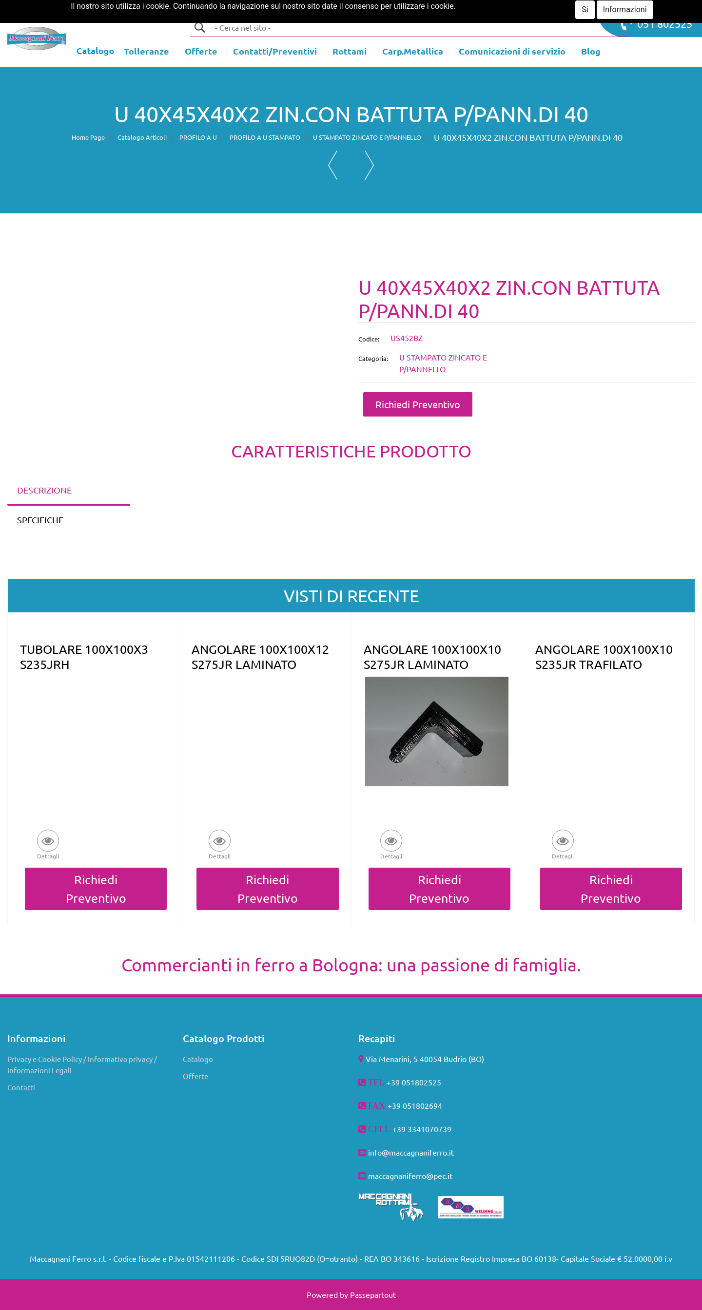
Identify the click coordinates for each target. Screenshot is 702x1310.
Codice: (368, 339)
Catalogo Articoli (142, 137)
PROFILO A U (198, 137)
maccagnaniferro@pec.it (410, 1175)
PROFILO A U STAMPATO (265, 137)
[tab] (68, 491)
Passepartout (373, 1294)
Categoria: (373, 358)
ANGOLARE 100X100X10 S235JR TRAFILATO (604, 657)
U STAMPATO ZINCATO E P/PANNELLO (367, 137)
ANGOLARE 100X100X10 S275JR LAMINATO (432, 657)
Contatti (21, 1087)
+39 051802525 (414, 1082)
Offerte (195, 1076)
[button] (199, 27)
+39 (400, 1129)
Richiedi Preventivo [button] (417, 404)
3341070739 (429, 1129)
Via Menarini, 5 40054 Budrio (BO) (425, 1058)
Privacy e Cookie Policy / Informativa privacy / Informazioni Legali (82, 1064)
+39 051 (402, 1105)
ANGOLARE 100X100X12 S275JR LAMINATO (260, 657)
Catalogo (198, 1058)
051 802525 (656, 22)
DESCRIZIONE (44, 490)
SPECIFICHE (40, 519)
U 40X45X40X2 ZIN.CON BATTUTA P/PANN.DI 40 (528, 137)
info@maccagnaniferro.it (411, 1152)
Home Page (88, 137)
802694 (429, 1105)
